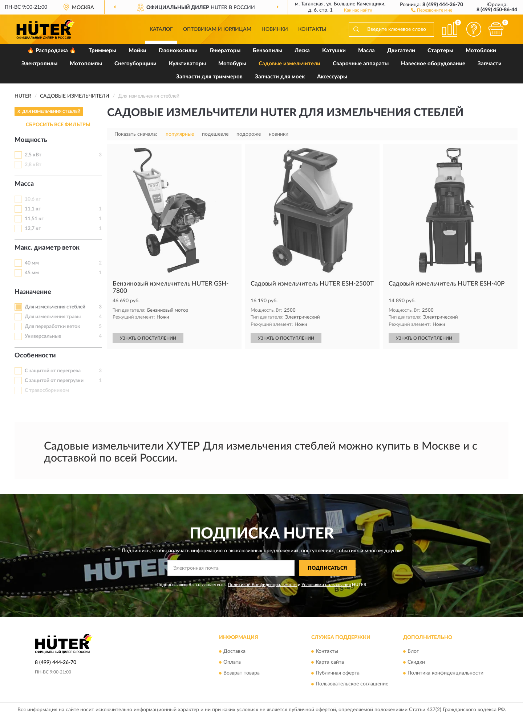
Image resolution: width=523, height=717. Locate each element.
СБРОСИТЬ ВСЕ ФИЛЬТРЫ (58, 124)
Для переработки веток (52, 326)
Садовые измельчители (289, 63)
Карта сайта (330, 662)
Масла (366, 50)
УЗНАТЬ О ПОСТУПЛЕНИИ (148, 338)
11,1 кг (33, 209)
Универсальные (43, 336)
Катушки (334, 50)
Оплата (232, 662)
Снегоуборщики (135, 63)
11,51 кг (34, 218)
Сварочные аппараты (361, 63)
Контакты (312, 29)
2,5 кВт (33, 154)
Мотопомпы (86, 63)
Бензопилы (267, 50)
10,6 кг (33, 199)
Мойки (137, 50)
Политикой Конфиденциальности (262, 584)
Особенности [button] (35, 355)
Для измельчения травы (53, 316)
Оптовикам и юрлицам (217, 29)
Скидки (416, 662)
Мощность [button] (31, 140)
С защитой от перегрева (53, 370)
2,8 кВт (33, 164)
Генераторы (225, 50)
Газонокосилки (178, 50)
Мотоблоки (481, 50)
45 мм (32, 272)
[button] (431, 10)
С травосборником (47, 390)
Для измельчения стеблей (55, 307)
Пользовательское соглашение (352, 684)
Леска (302, 50)
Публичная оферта (338, 673)
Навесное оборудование (433, 63)
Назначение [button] (33, 292)
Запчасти (490, 63)
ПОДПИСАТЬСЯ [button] (327, 568)
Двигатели (401, 50)
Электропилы (39, 63)
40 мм (32, 263)
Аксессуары (332, 76)
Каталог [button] (161, 29)
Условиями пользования (326, 584)
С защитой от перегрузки (54, 380)
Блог (413, 651)
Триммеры (102, 50)
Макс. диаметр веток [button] (47, 248)
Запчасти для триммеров (209, 76)
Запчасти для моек (280, 76)
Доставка (234, 651)
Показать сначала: (135, 134)
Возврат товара (241, 673)
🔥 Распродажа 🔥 (51, 50)
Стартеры (440, 50)
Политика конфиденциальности (445, 673)
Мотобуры (232, 63)
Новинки (275, 29)
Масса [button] (24, 184)
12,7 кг (33, 228)
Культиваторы (187, 63)
